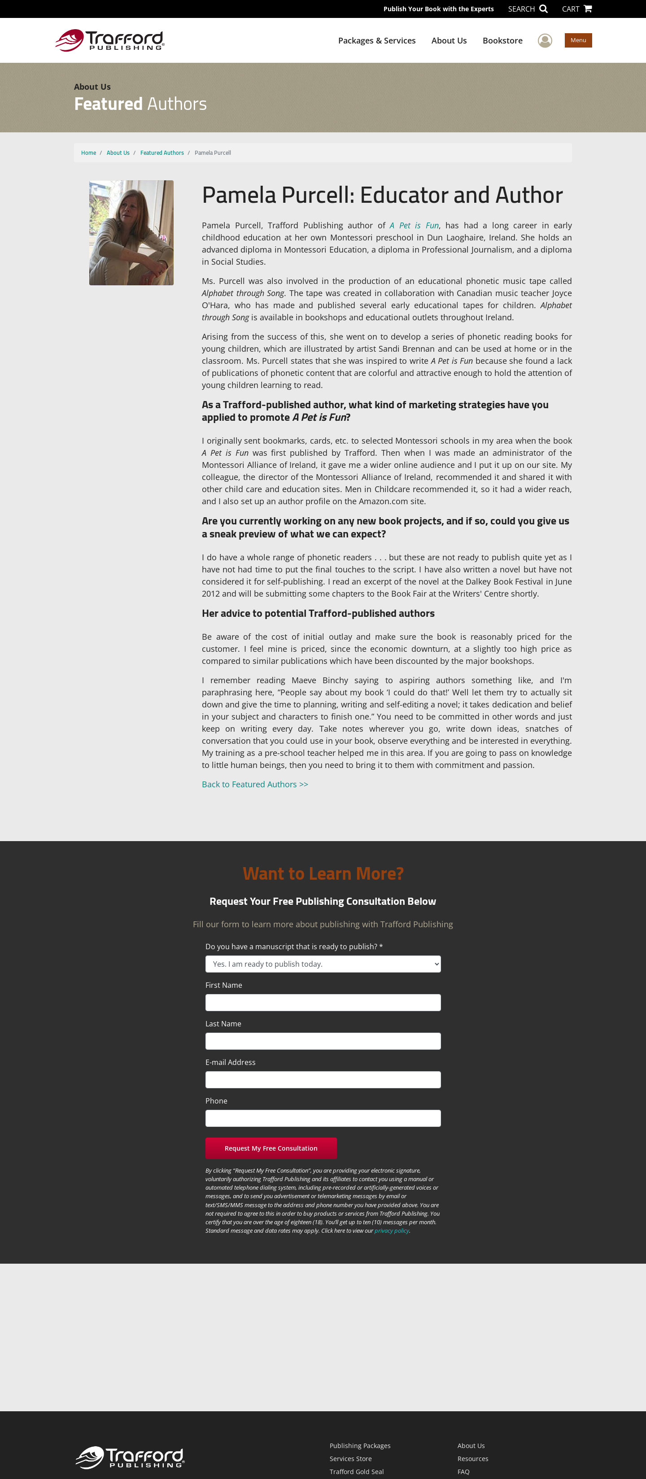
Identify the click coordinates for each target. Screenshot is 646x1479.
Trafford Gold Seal (357, 1471)
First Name (223, 985)
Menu (578, 40)
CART (577, 9)
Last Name (223, 1024)
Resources (473, 1458)
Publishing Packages (360, 1445)
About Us (449, 40)
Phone (216, 1101)
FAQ (464, 1471)
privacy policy (392, 1230)
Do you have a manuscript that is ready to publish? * (294, 946)
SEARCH (528, 9)
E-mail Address (230, 1062)
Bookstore (503, 40)
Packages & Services (377, 40)
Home (88, 152)
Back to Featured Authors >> (255, 784)
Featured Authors (162, 152)
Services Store (351, 1458)
